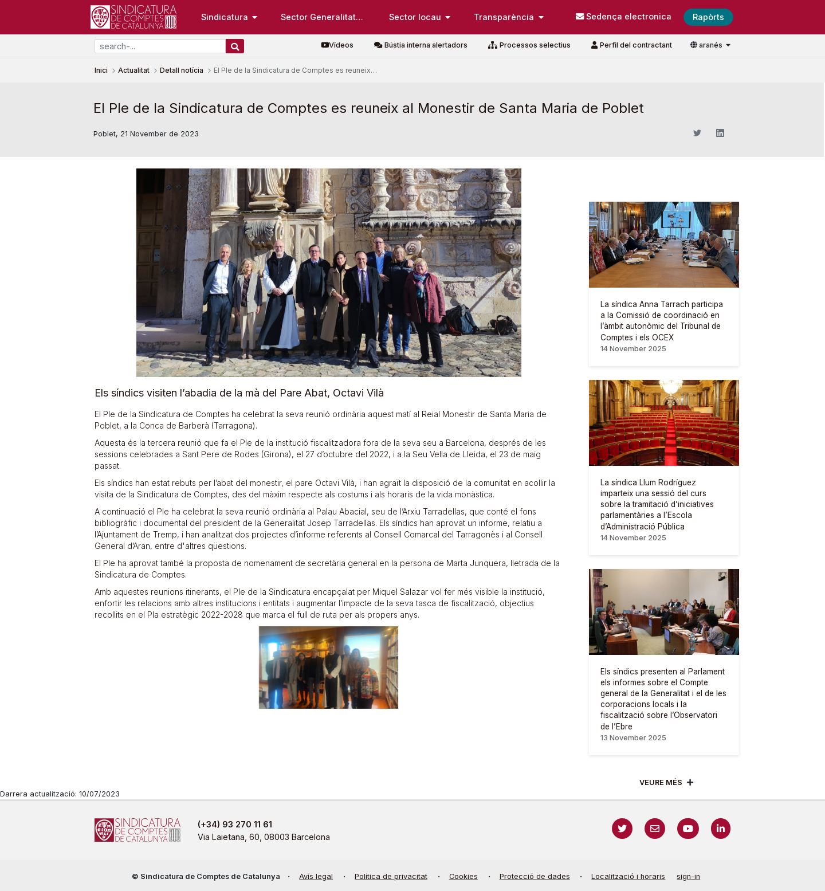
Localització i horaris (628, 876)
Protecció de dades (535, 876)
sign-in (688, 876)
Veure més (660, 782)
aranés (707, 45)
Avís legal (316, 876)
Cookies (463, 876)
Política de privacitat (391, 876)
